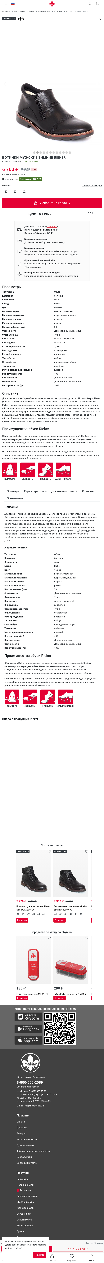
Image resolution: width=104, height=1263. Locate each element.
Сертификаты (24, 1157)
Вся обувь (22, 1179)
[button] (5, 84)
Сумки (20, 1231)
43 (33, 914)
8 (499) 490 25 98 (37, 1091)
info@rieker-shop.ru (34, 1105)
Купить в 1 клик (39, 214)
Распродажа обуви (27, 1196)
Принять (39, 1254)
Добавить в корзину (52, 203)
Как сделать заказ (27, 1139)
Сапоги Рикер (24, 1219)
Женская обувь (25, 1208)
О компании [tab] (15, 498)
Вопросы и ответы (27, 1162)
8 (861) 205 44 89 (42, 1101)
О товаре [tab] (13, 491)
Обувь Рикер (24, 1213)
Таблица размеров (92, 185)
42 (15, 191)
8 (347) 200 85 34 (33, 1097)
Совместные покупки (29, 1237)
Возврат (21, 1133)
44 (38, 914)
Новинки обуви (25, 1185)
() (52, 226)
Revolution (24, 1190)
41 (23, 914)
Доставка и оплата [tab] (64, 491)
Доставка (22, 1127)
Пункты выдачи (25, 1145)
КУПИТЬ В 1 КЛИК (78, 1248)
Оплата (21, 1121)
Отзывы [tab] (88, 491)
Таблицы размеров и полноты (33, 1151)
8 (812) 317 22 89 (48, 1094)
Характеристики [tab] (35, 491)
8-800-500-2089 (30, 1082)
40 (6, 191)
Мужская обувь (25, 1202)
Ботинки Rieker (25, 1225)
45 (24, 191)
